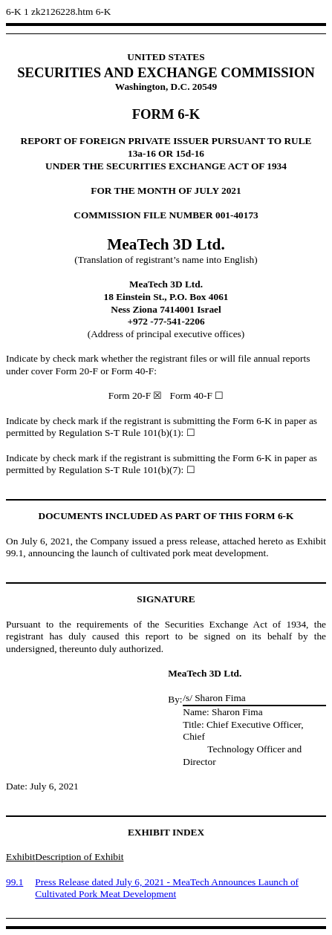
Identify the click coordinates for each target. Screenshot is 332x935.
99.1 (14, 881)
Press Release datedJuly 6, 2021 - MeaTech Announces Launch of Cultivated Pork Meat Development (167, 888)
